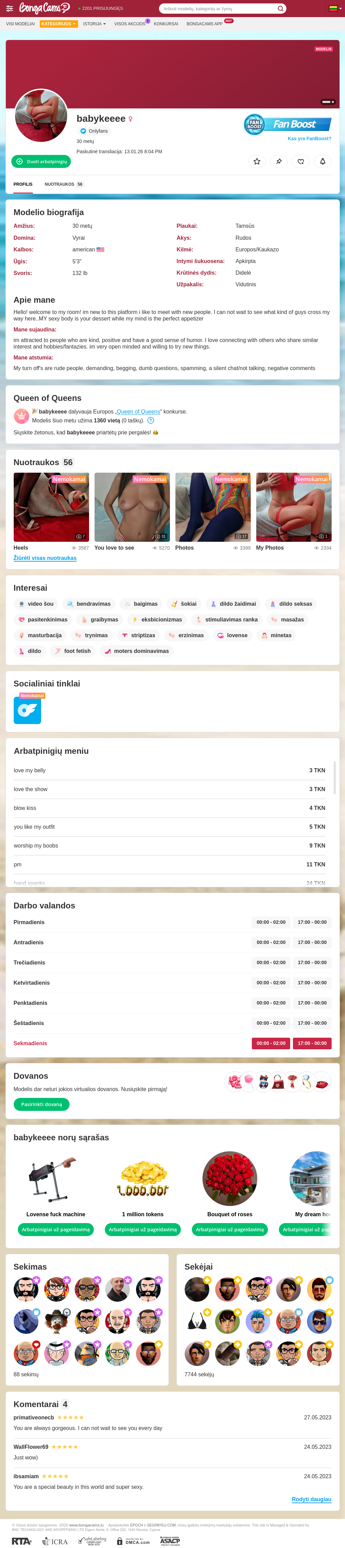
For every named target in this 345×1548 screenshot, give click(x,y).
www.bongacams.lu (86, 1525)
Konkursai (166, 24)
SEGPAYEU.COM (161, 1525)
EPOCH (136, 1525)
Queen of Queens (138, 412)
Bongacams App (206, 23)
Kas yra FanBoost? (310, 138)
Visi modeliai (20, 24)
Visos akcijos (131, 23)
